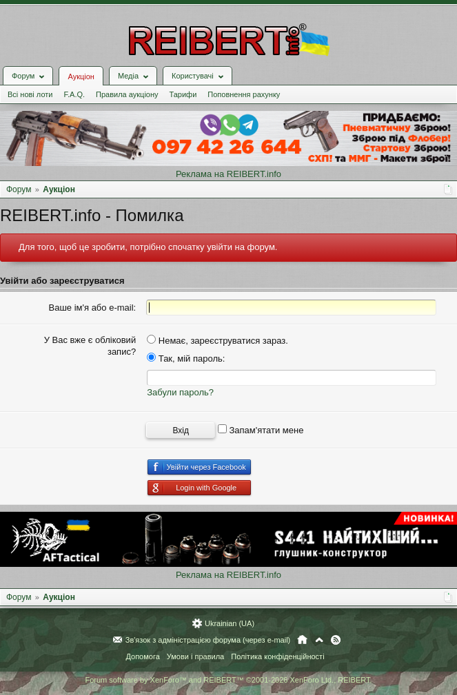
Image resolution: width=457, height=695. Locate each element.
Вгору (319, 640)
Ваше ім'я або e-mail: (92, 307)
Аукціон (81, 76)
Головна (302, 640)
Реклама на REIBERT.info (228, 174)
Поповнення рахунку (243, 94)
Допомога (142, 656)
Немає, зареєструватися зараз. (217, 340)
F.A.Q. (74, 94)
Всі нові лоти (30, 94)
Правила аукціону (127, 94)
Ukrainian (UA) (229, 623)
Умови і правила (195, 656)
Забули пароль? (180, 392)
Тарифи (183, 94)
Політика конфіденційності (277, 656)
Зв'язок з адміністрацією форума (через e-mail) (208, 640)
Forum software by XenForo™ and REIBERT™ (228, 680)
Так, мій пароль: (186, 358)
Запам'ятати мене (261, 430)
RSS (336, 640)
